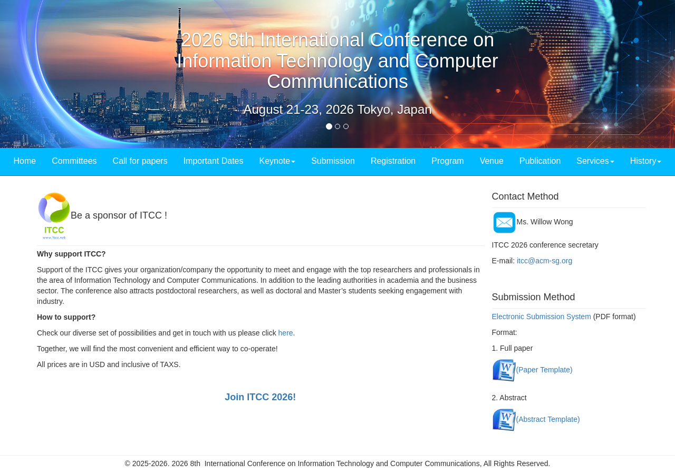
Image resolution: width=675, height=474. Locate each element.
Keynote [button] (277, 160)
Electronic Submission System (541, 316)
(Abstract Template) (548, 418)
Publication (540, 160)
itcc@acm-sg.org (544, 260)
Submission (333, 160)
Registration (393, 160)
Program (447, 160)
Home (25, 160)
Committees (74, 160)
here (285, 333)
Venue (492, 160)
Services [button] (595, 160)
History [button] (646, 160)
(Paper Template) (544, 369)
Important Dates (214, 160)
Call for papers (140, 160)
